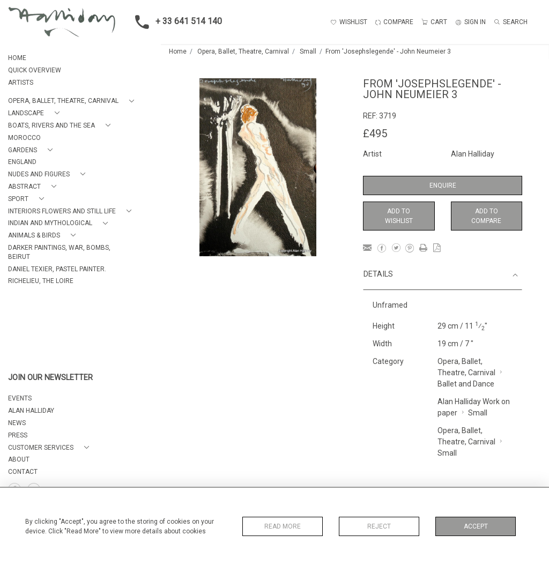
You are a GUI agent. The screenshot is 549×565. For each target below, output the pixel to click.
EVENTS (20, 398)
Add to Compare (486, 216)
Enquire (442, 185)
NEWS (17, 423)
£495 (375, 133)
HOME (17, 58)
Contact (23, 471)
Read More (282, 526)
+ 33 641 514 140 (175, 22)
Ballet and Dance (465, 384)
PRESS (17, 435)
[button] (73, 101)
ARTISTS (20, 82)
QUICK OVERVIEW (34, 70)
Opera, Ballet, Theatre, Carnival (243, 51)
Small (308, 51)
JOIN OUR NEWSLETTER (50, 377)
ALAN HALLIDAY (31, 410)
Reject (379, 526)
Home (178, 51)
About (18, 459)
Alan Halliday (472, 154)
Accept (476, 526)
